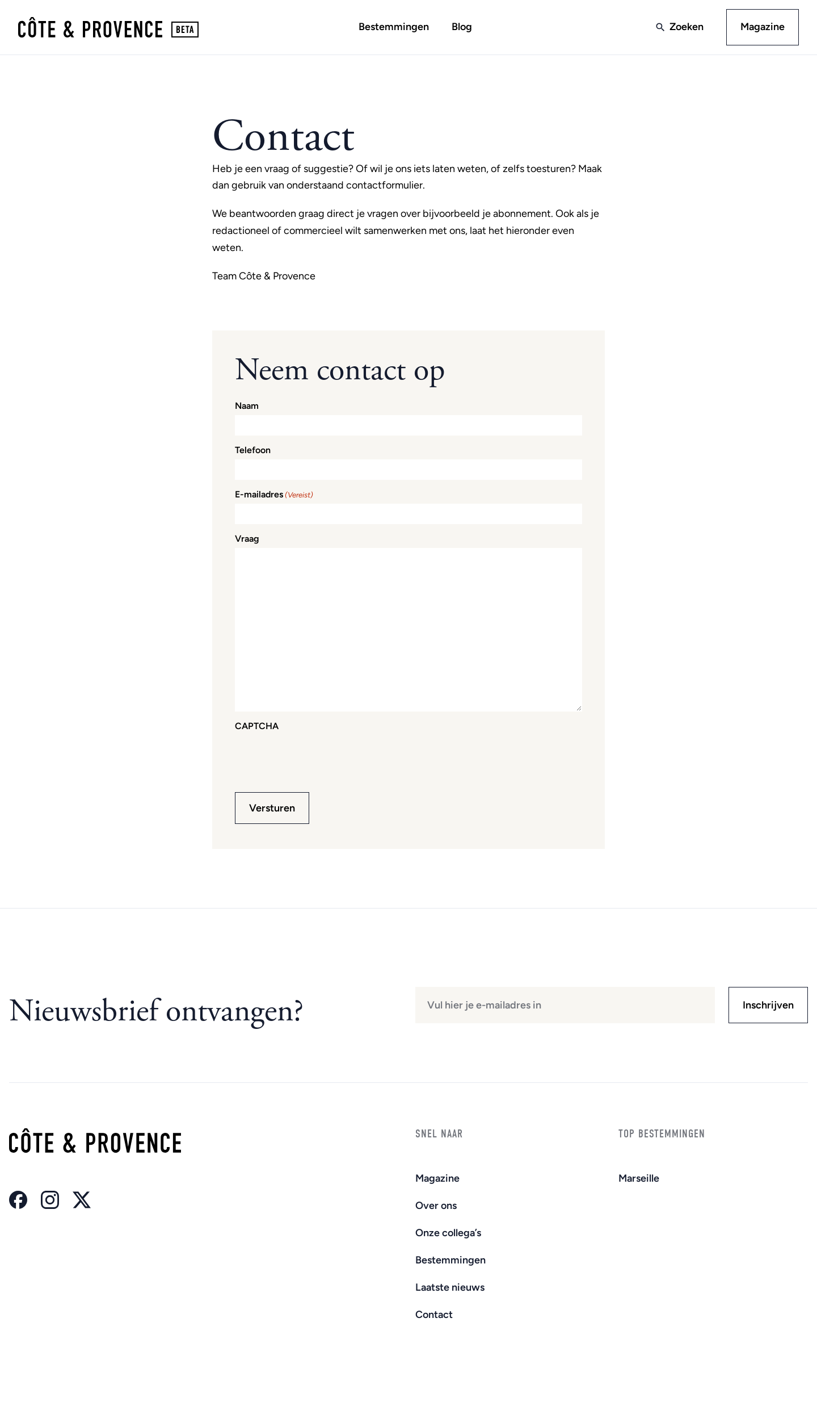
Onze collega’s (448, 1233)
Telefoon (253, 450)
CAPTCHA (257, 726)
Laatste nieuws (450, 1287)
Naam (247, 406)
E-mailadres (274, 494)
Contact (434, 1314)
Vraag (247, 538)
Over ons (436, 1205)
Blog (462, 26)
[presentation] (321, 757)
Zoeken (686, 26)
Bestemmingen (394, 26)
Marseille (638, 1178)
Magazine (762, 26)
